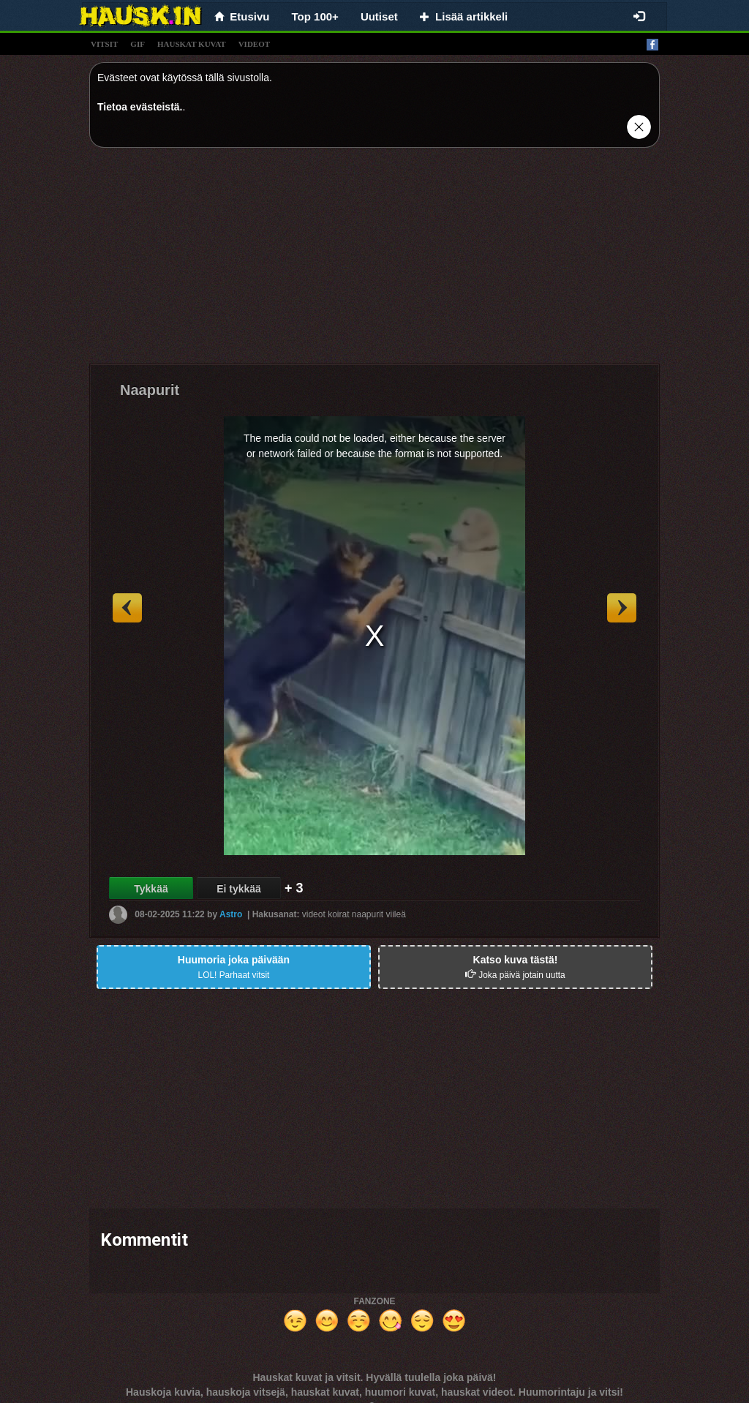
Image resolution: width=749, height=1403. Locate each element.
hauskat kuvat (191, 44)
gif (137, 44)
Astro (230, 914)
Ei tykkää (239, 889)
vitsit (104, 44)
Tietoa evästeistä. (139, 107)
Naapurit (149, 390)
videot (254, 44)
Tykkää (151, 889)
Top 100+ (315, 16)
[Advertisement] (374, 261)
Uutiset (379, 16)
